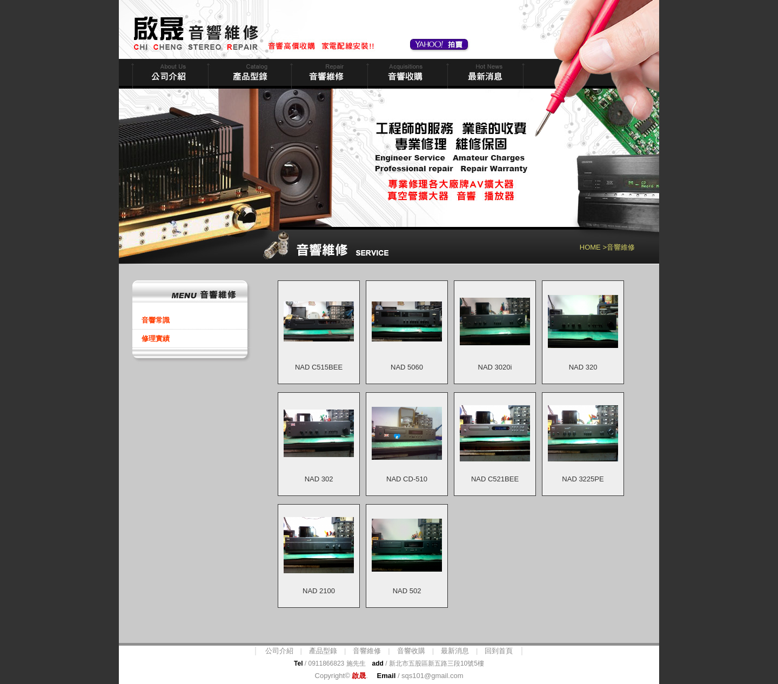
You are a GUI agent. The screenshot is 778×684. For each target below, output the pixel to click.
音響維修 (328, 74)
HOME (590, 247)
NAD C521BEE (495, 479)
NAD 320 (583, 367)
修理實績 (156, 338)
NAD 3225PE (582, 479)
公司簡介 (169, 74)
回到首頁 (499, 651)
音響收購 (406, 74)
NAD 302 (319, 479)
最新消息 (484, 74)
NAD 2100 (319, 591)
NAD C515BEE (319, 367)
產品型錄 (323, 651)
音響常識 (156, 320)
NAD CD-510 (406, 479)
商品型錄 (248, 74)
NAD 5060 (407, 367)
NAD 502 (407, 591)
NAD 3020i (495, 367)
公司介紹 (279, 651)
